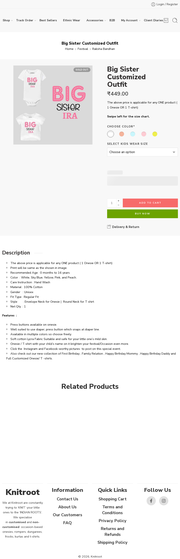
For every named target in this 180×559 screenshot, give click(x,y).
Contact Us (67, 499)
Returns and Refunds (112, 531)
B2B (112, 20)
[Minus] (118, 205)
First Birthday (71, 353)
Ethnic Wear (71, 20)
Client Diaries (153, 20)
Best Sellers (48, 20)
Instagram (31, 349)
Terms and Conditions (112, 510)
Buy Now (142, 213)
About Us (67, 507)
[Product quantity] (112, 203)
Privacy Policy (113, 521)
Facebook (51, 349)
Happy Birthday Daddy (155, 353)
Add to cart (150, 202)
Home (69, 49)
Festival (83, 49)
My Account (129, 20)
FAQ (67, 523)
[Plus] (118, 201)
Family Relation (92, 353)
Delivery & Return (123, 226)
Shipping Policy (113, 542)
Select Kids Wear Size (127, 144)
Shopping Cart (113, 499)
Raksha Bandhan (103, 49)
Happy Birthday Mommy (121, 353)
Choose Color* (121, 126)
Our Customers (67, 515)
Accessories (94, 20)
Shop (6, 20)
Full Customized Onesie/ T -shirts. (29, 358)
